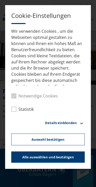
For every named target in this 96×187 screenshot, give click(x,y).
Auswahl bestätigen (48, 139)
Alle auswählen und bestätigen (48, 157)
